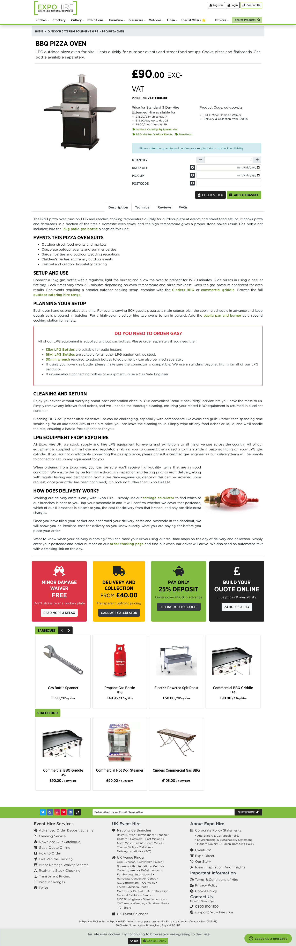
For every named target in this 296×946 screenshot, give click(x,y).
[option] (63, 661)
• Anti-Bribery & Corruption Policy (217, 835)
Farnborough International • (135, 874)
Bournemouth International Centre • (140, 866)
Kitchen (41, 20)
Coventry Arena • (128, 870)
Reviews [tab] (164, 207)
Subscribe (248, 812)
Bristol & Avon (126, 835)
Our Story (203, 861)
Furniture (116, 20)
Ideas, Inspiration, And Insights (220, 867)
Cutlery (76, 20)
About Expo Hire (207, 823)
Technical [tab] (142, 207)
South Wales (154, 843)
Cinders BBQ (183, 290)
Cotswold (136, 839)
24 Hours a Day (237, 607)
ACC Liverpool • (127, 862)
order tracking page (127, 544)
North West (124, 843)
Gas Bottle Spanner (63, 687)
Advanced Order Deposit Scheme (66, 830)
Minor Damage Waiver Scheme (63, 865)
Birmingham (146, 835)
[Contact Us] (251, 5)
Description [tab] (118, 207)
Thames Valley (126, 847)
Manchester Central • (131, 891)
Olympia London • (155, 899)
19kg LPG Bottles (60, 354)
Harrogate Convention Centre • (137, 878)
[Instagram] (57, 812)
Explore (220, 20)
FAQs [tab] (183, 207)
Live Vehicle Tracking (56, 859)
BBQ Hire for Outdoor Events (152, 134)
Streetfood (183, 134)
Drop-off (140, 168)
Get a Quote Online (54, 847)
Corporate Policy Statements (218, 830)
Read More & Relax (59, 613)
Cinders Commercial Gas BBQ (176, 770)
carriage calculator (158, 498)
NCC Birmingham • (129, 899)
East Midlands (154, 839)
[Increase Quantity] (257, 160)
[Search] (247, 19)
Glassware (135, 20)
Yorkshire (145, 847)
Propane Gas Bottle (119, 689)
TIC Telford (124, 907)
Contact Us (201, 896)
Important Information (213, 872)
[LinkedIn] (70, 812)
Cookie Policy (206, 891)
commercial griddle (218, 290)
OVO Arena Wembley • (132, 903)
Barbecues (46, 630)
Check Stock (210, 195)
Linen (171, 20)
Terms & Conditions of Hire (216, 879)
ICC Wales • (149, 882)
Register (216, 5)
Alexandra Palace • (151, 862)
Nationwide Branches (134, 830)
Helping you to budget (179, 607)
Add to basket (244, 195)
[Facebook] (50, 812)
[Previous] (61, 630)
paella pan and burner (223, 315)
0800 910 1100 (207, 906)
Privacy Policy (206, 885)
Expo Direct (204, 856)
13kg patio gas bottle (80, 229)
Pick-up (138, 176)
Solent (139, 843)
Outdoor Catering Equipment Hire (155, 129)
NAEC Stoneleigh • (158, 891)
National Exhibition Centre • (135, 895)
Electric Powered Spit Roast (176, 687)
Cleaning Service (52, 836)
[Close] (134, 941)
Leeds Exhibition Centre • (134, 887)
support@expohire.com (214, 912)
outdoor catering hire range (57, 295)
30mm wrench (58, 359)
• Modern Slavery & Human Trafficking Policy (224, 844)
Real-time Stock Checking (60, 870)
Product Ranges (52, 882)
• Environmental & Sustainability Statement (223, 840)
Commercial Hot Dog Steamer (119, 770)
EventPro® (203, 850)
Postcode (140, 183)
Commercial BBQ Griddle (233, 689)
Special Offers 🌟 (193, 20)
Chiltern (122, 839)
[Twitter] (43, 812)
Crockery (58, 20)
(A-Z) (147, 851)
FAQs (43, 888)
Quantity (140, 160)
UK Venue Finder (131, 857)
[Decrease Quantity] (201, 160)
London (162, 835)
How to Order (50, 853)
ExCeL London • (152, 870)
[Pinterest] (63, 812)
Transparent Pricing (54, 876)
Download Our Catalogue (59, 842)
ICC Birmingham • (129, 882)
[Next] (69, 630)
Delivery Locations (129, 851)
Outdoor (155, 20)
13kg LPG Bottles (60, 349)
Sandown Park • (158, 903)
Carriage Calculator (119, 613)
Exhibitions (95, 20)
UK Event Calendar (132, 914)
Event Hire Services (54, 823)
